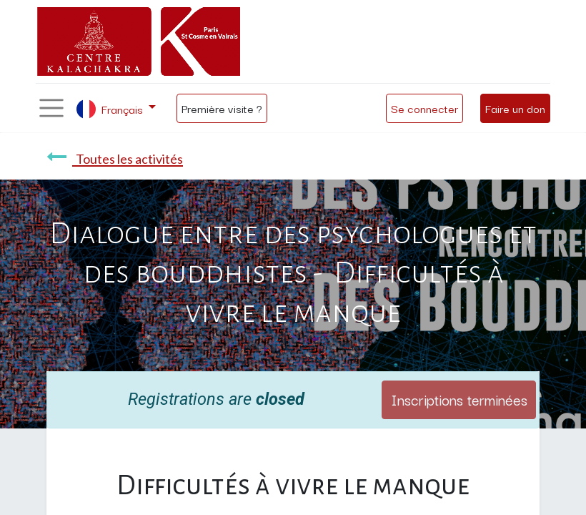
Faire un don (515, 108)
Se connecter (424, 108)
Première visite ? (222, 108)
